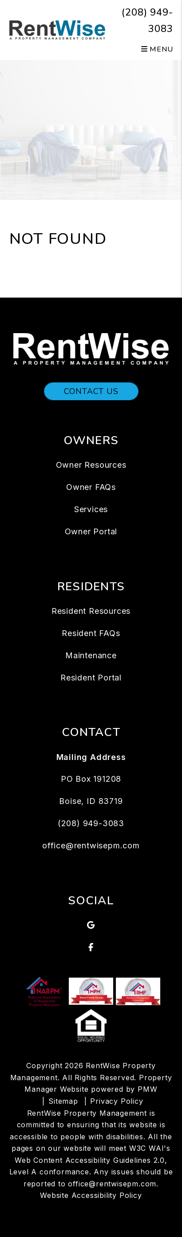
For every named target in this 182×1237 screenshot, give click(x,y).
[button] (91, 925)
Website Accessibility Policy (91, 1195)
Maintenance (91, 655)
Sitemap (63, 1101)
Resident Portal (91, 677)
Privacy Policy (116, 1101)
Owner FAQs (91, 487)
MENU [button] (157, 49)
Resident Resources (91, 611)
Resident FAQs (91, 633)
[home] (57, 29)
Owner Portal (91, 531)
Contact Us (91, 391)
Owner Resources (91, 464)
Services (91, 509)
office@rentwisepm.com (91, 845)
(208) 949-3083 (91, 823)
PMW (147, 1089)
